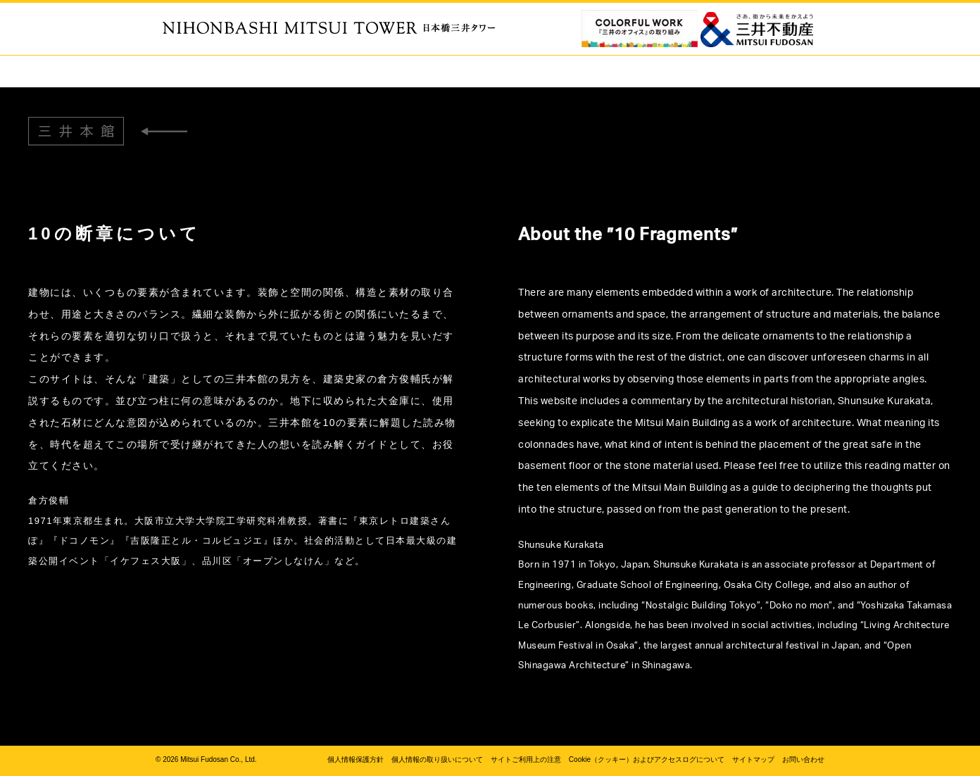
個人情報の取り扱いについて (437, 759)
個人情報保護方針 (355, 759)
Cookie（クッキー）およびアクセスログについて (646, 759)
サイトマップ (753, 759)
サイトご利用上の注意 (526, 759)
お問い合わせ (803, 759)
